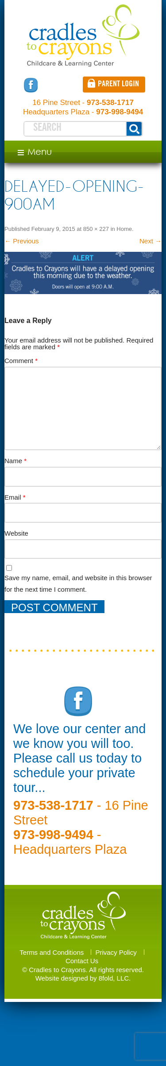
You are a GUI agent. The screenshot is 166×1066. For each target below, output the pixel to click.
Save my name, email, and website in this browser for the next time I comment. (78, 583)
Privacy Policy (115, 952)
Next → (150, 241)
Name (15, 460)
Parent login (118, 85)
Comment (21, 360)
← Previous (21, 241)
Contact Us (82, 961)
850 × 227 (96, 229)
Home (124, 229)
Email (15, 497)
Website (16, 533)
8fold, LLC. (115, 978)
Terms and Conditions (51, 952)
